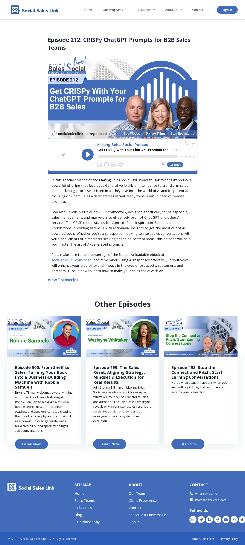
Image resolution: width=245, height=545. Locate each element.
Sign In (227, 10)
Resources (144, 10)
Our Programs (113, 10)
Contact (197, 10)
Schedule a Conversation (148, 515)
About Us (171, 10)
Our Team (137, 494)
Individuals (83, 508)
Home (88, 10)
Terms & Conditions (202, 539)
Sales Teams (85, 501)
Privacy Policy (229, 539)
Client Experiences (143, 501)
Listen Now (31, 444)
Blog (78, 515)
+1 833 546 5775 (206, 493)
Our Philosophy (87, 522)
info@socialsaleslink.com (210, 500)
